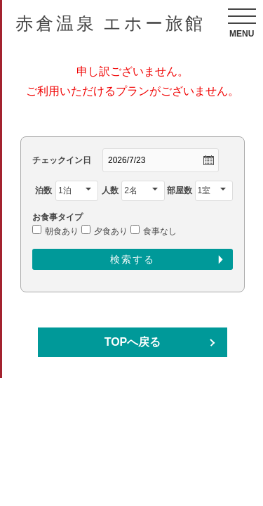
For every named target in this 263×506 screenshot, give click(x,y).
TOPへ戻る (132, 342)
